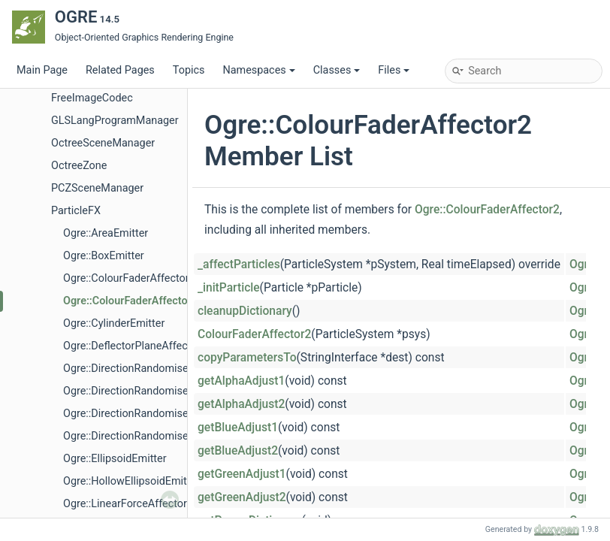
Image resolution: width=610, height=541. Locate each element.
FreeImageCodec (92, 98)
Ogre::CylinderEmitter (114, 323)
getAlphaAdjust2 (241, 404)
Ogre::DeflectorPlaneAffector (132, 346)
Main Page (42, 70)
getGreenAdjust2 (242, 497)
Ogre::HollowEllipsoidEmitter (131, 481)
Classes (337, 70)
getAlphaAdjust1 (241, 381)
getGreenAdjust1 (242, 474)
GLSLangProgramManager (115, 120)
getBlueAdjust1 (238, 427)
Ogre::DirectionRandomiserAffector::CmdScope (176, 436)
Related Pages (120, 70)
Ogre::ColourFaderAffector (126, 278)
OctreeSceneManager (103, 143)
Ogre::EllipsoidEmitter (115, 458)
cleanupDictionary (245, 311)
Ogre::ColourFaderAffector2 (130, 301)
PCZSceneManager (97, 188)
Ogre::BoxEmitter (103, 255)
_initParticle (229, 288)
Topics (189, 70)
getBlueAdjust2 (238, 451)
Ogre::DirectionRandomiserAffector (147, 368)
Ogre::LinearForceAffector (125, 503)
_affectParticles (239, 264)
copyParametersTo (247, 357)
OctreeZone (79, 165)
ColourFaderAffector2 (254, 334)
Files (393, 70)
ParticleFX (76, 210)
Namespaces (258, 70)
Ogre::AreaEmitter (105, 233)
